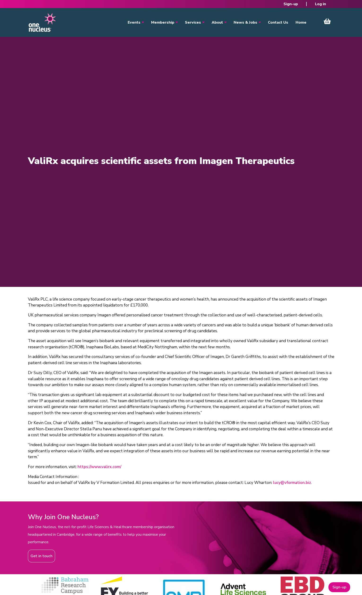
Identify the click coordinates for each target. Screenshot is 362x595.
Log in (320, 4)
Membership (162, 22)
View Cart (327, 21)
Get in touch (41, 556)
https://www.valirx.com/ (99, 467)
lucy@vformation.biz (292, 482)
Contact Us (278, 22)
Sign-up (290, 4)
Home (301, 22)
